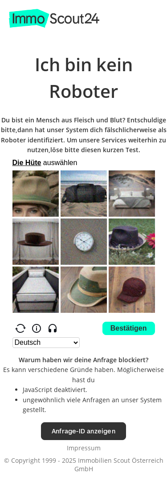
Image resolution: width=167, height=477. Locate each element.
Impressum (84, 448)
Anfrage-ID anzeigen (83, 431)
